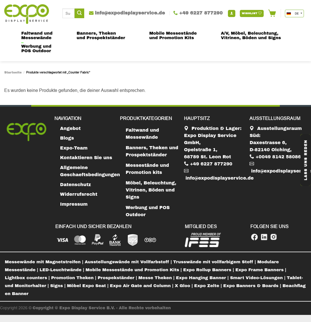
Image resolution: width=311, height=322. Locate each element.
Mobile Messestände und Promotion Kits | (134, 270)
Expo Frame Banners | (260, 270)
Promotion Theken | (74, 277)
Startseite (13, 72)
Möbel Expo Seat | (88, 285)
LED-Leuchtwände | (63, 270)
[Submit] (79, 13)
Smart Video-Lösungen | (258, 277)
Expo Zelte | (208, 285)
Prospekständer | (118, 277)
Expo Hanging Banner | (203, 277)
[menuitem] (45, 262)
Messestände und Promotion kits (147, 169)
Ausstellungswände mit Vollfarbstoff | (129, 262)
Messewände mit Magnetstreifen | (45, 262)
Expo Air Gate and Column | (142, 285)
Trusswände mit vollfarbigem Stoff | (215, 262)
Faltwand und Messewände (142, 134)
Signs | (58, 285)
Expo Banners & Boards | (252, 285)
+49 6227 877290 (208, 163)
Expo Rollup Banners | (209, 270)
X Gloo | (184, 285)
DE (293, 13)
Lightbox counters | (28, 277)
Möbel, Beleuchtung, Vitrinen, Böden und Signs (151, 189)
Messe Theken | (157, 277)
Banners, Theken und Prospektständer (152, 151)
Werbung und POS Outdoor (148, 211)
